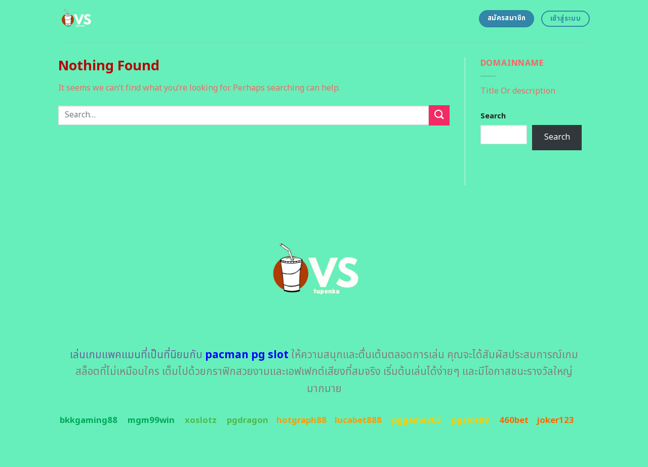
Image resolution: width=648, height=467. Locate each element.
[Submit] (439, 115)
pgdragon (247, 420)
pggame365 (416, 420)
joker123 (555, 420)
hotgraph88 (301, 420)
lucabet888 (358, 420)
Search (493, 116)
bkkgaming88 (88, 420)
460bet (514, 420)
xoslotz (201, 420)
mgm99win (151, 420)
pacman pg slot (247, 355)
